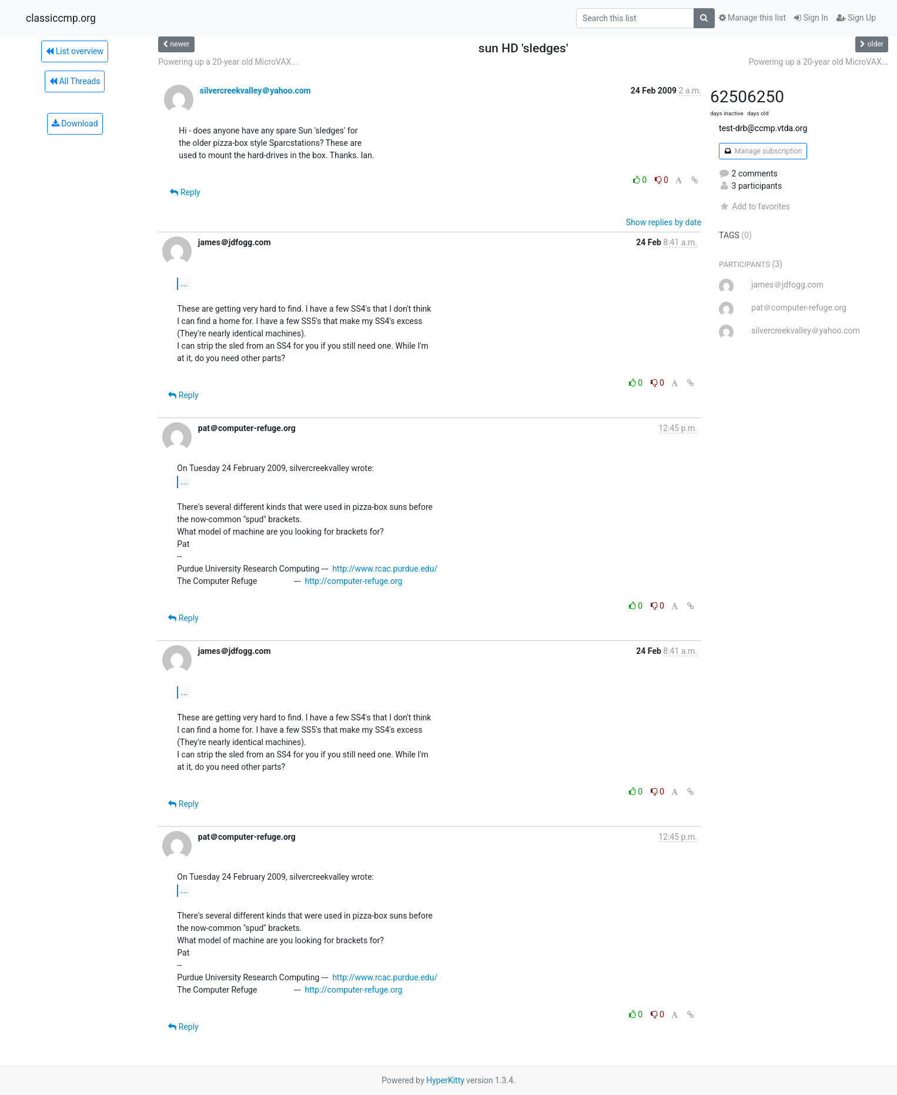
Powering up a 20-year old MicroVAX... (227, 61)
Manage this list (752, 17)
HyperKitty (445, 1080)
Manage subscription (763, 151)
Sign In (811, 17)
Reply (185, 192)
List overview (74, 51)
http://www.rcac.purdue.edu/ (384, 568)
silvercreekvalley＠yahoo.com (255, 90)
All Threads (74, 81)
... (184, 283)
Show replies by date (663, 222)
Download (75, 123)
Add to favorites (754, 206)
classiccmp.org (61, 18)
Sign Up (856, 17)
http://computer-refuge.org (353, 581)
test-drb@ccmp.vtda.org (763, 128)
